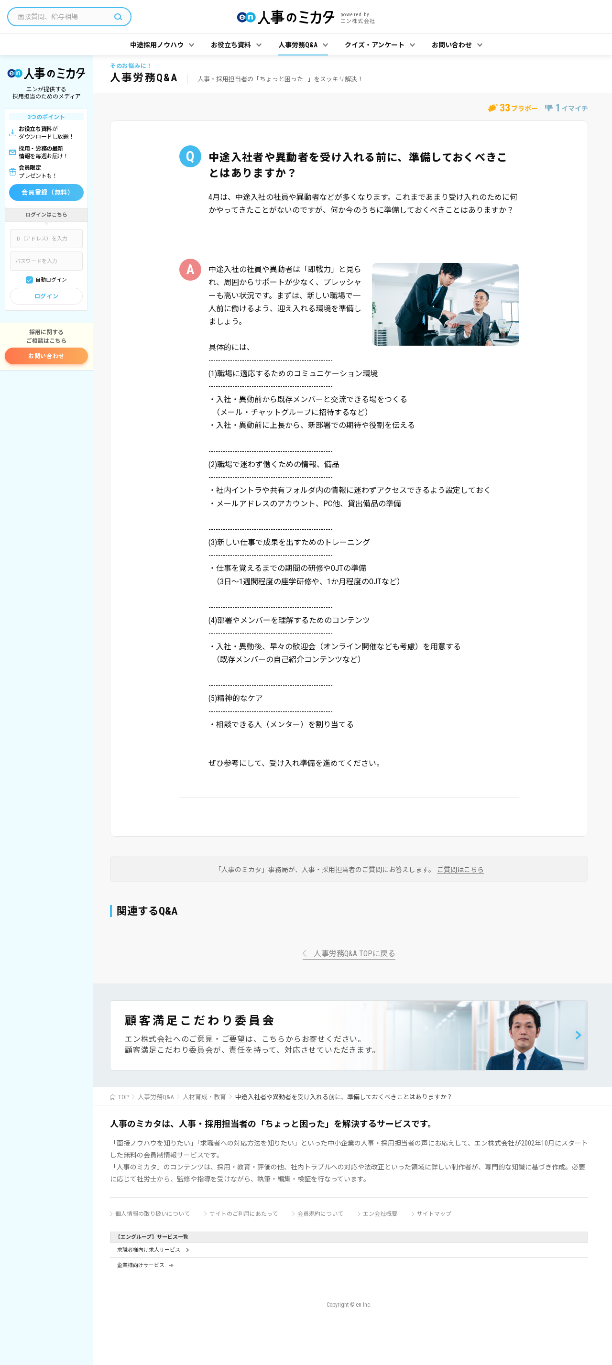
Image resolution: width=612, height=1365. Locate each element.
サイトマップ (434, 1214)
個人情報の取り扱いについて (152, 1214)
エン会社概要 (380, 1214)
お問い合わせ (46, 356)
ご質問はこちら (460, 870)
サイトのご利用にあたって (243, 1214)
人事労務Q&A (156, 1097)
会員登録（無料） (48, 192)
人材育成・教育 (204, 1097)
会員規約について (320, 1214)
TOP (123, 1097)
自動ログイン (51, 280)
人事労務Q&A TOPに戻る (354, 954)
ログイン (46, 296)
